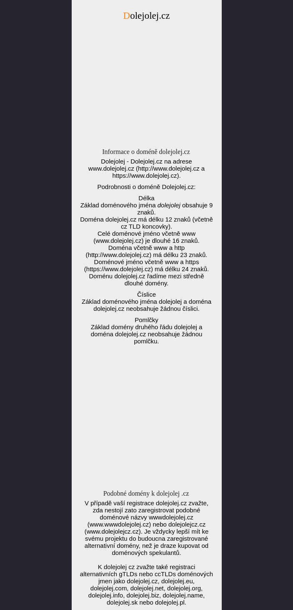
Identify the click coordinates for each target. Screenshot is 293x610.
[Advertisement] (147, 86)
